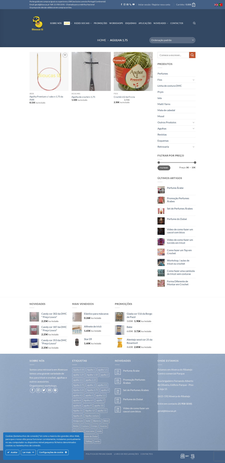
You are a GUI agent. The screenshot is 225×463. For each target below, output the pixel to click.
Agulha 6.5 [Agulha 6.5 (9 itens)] (89, 400)
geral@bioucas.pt (167, 410)
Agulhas (162, 128)
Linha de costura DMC (170, 85)
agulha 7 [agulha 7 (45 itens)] (100, 400)
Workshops (116, 23)
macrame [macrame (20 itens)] (90, 431)
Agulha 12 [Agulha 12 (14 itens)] (90, 410)
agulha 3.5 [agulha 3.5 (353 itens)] (102, 385)
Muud (161, 116)
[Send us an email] (127, 4)
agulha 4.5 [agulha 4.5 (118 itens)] (78, 395)
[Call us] (130, 4)
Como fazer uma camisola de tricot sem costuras (181, 272)
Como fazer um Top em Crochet (179, 252)
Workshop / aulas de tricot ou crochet (178, 262)
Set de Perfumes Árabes (180, 208)
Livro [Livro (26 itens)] (80, 431)
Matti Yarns (164, 103)
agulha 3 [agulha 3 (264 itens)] (91, 385)
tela (160, 97)
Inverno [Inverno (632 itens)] (103, 426)
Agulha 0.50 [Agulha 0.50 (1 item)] (78, 369)
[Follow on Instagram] (124, 4)
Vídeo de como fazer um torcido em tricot (180, 241)
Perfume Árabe (175, 187)
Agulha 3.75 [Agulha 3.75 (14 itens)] (92, 390)
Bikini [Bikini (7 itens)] (106, 421)
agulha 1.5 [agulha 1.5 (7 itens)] (102, 369)
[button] (154, 4)
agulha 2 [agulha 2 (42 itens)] (104, 374)
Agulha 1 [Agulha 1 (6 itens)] (91, 369)
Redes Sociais (83, 23)
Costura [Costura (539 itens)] (85, 426)
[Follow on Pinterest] (55, 390)
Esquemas (130, 23)
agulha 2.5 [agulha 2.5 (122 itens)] (78, 380)
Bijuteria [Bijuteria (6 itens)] (97, 421)
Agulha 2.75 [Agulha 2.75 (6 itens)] (78, 385)
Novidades (161, 23)
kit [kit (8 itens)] (74, 431)
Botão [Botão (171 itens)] (76, 426)
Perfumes (163, 73)
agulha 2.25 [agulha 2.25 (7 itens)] (90, 380)
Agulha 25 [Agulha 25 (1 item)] (77, 416)
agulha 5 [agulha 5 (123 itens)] (89, 395)
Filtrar (164, 168)
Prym (160, 91)
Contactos (176, 23)
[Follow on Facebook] (121, 4)
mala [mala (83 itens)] (99, 431)
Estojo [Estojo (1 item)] (94, 426)
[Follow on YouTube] (133, 4)
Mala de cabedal (166, 110)
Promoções (100, 23)
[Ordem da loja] (172, 40)
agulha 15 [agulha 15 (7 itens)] (101, 410)
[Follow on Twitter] (43, 390)
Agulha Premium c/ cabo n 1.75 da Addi (46, 98)
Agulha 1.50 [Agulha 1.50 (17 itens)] (92, 374)
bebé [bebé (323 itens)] (88, 421)
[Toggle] (193, 80)
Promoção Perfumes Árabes (178, 200)
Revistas (162, 134)
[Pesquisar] (194, 23)
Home (101, 40)
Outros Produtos (167, 122)
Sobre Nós (56, 23)
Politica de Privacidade (99, 454)
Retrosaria (163, 146)
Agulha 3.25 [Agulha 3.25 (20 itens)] (78, 390)
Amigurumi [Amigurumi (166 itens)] (78, 421)
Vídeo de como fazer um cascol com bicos (180, 231)
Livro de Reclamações (126, 454)
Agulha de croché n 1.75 (83, 97)
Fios (160, 79)
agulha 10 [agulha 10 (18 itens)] (98, 405)
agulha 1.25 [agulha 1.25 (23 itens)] (78, 374)
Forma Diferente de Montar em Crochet (178, 283)
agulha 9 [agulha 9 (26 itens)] (87, 405)
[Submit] (192, 55)
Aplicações (145, 23)
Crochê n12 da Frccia (124, 97)
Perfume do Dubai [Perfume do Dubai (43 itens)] (89, 436)
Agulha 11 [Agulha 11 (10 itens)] (77, 410)
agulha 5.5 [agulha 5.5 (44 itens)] (101, 395)
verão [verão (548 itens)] (97, 441)
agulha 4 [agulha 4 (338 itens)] (105, 390)
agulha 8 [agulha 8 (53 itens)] (77, 405)
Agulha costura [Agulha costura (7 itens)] (92, 416)
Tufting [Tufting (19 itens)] (88, 441)
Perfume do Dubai (177, 218)
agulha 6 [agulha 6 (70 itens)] (77, 400)
